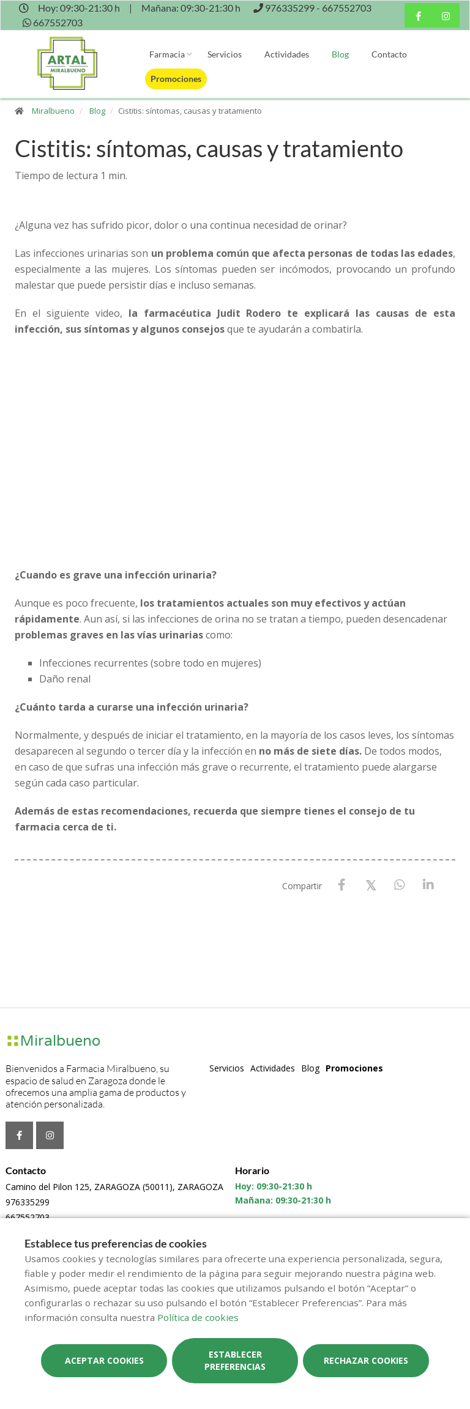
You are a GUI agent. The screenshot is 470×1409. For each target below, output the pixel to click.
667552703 (28, 1217)
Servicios (224, 54)
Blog (340, 54)
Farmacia (167, 54)
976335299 (28, 1202)
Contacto (389, 54)
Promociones (176, 78)
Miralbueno (53, 110)
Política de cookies (198, 1317)
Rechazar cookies (366, 1360)
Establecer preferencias (235, 1360)
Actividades (286, 54)
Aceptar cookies (104, 1360)
